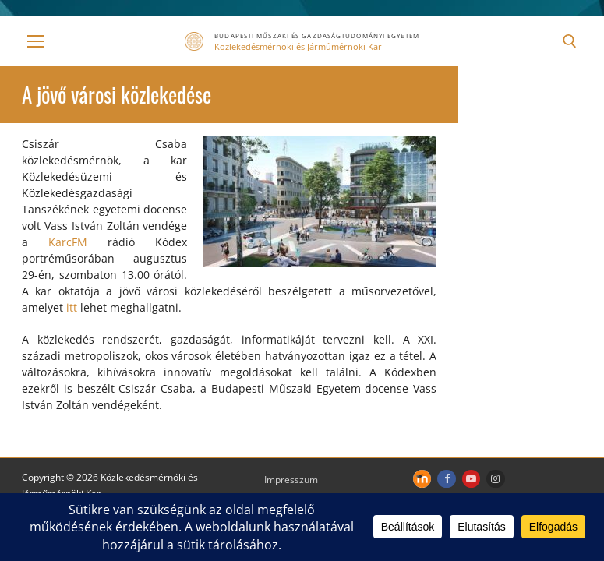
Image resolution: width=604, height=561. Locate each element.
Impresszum (291, 479)
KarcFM (67, 242)
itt (71, 307)
